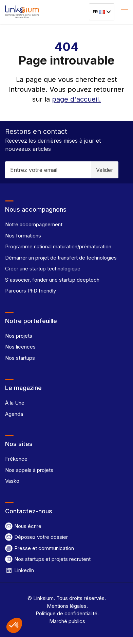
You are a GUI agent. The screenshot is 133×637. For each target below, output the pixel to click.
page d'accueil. (76, 99)
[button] (14, 625)
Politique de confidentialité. (66, 613)
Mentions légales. (66, 606)
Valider (104, 169)
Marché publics (66, 621)
